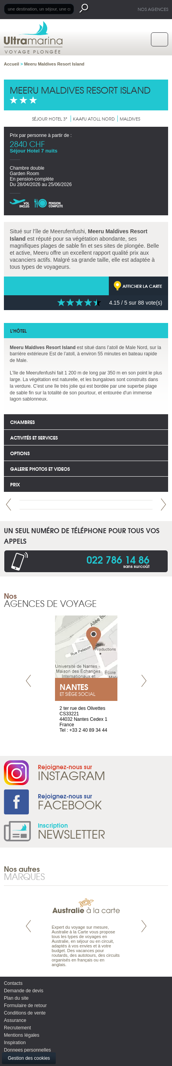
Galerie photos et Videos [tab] (40, 468)
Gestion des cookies (29, 1058)
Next (163, 504)
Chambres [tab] (22, 422)
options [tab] (20, 453)
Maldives (130, 118)
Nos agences (153, 9)
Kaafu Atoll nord (94, 118)
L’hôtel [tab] (18, 330)
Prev (8, 504)
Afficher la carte (142, 285)
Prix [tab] (15, 484)
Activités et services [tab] (34, 437)
